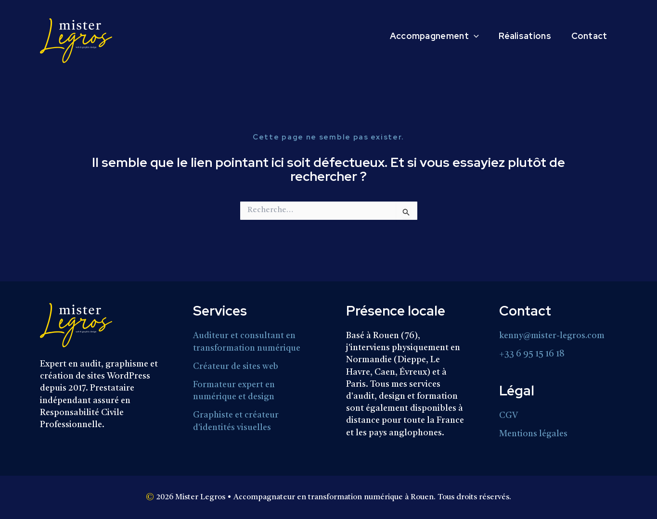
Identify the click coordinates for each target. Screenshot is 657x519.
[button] (464, 36)
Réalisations (519, 36)
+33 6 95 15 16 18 (532, 353)
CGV (508, 415)
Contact (587, 36)
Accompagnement (424, 36)
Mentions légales (533, 433)
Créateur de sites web (236, 365)
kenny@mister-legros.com (552, 335)
